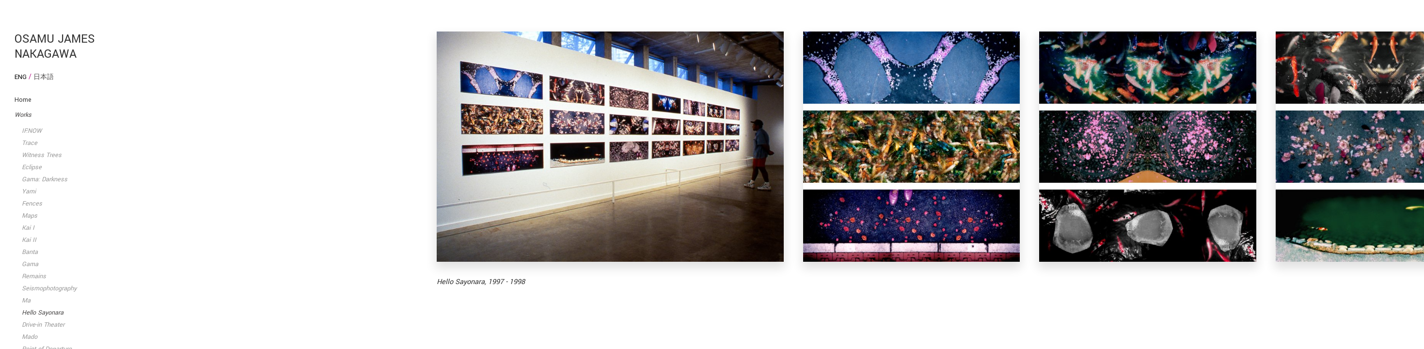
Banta (30, 252)
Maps (29, 215)
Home (23, 99)
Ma (26, 300)
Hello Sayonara (42, 312)
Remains (34, 276)
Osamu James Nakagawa (55, 46)
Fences (32, 203)
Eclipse (32, 167)
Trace (29, 143)
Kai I (28, 227)
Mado (29, 337)
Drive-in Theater (43, 324)
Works (23, 115)
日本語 (43, 77)
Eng (21, 77)
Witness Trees (42, 155)
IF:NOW (32, 131)
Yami (29, 191)
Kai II (29, 240)
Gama (30, 264)
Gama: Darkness (44, 179)
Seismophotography (49, 288)
